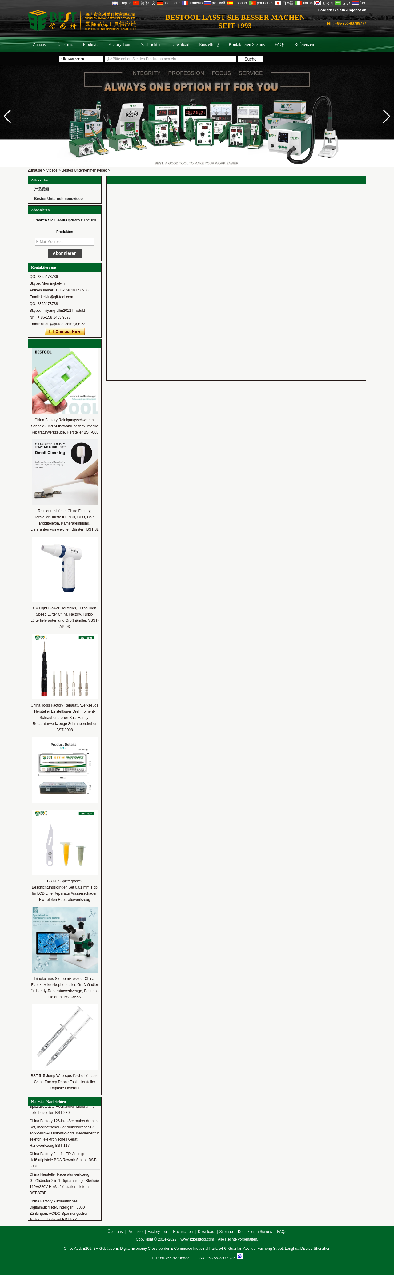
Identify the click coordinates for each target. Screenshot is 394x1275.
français (196, 3)
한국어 (327, 3)
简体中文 (148, 3)
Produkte (90, 44)
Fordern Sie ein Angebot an (342, 10)
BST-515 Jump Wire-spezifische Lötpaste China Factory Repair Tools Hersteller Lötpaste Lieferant (64, 1082)
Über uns (65, 44)
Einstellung (209, 44)
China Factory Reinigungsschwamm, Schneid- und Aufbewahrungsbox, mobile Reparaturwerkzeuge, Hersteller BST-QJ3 (64, 426)
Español (240, 3)
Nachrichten (150, 44)
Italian (308, 3)
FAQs (279, 44)
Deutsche (172, 3)
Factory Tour (119, 44)
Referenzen (304, 44)
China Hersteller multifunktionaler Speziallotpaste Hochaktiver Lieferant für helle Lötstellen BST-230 (63, 1108)
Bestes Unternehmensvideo (84, 170)
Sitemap (226, 1231)
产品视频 (41, 189)
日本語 (288, 3)
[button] (387, 116)
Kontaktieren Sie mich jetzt (65, 332)
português (265, 3)
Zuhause (40, 44)
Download (180, 44)
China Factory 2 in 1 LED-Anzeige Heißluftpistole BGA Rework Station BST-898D (63, 1162)
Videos (51, 170)
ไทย (363, 3)
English (125, 3)
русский (218, 3)
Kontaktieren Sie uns (247, 44)
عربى (346, 3)
